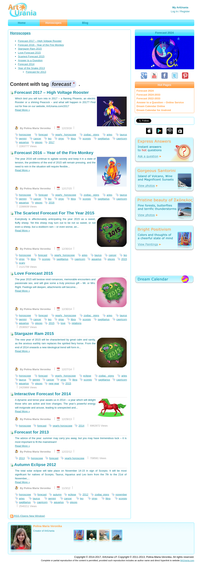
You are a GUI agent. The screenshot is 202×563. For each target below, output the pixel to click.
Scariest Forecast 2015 (31, 56)
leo (49, 138)
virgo (61, 138)
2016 (51, 202)
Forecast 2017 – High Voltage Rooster (40, 40)
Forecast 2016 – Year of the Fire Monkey (52, 152)
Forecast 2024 (145, 90)
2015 (124, 259)
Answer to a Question (30, 60)
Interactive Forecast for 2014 (40, 393)
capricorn (121, 138)
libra (73, 138)
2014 (81, 425)
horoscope (25, 134)
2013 (22, 458)
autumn (57, 494)
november (121, 494)
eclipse (87, 375)
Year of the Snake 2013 (31, 68)
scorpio (86, 138)
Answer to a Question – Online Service (160, 102)
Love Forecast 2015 (29, 52)
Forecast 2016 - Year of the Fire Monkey (41, 44)
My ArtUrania (180, 7)
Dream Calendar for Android (154, 110)
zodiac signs (91, 134)
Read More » (22, 109)
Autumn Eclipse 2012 (33, 464)
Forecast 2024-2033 (148, 94)
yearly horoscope (65, 134)
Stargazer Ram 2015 (30, 48)
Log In (174, 11)
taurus (123, 134)
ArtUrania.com (187, 560)
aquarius (24, 142)
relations (76, 323)
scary (22, 262)
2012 (85, 494)
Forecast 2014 (26, 64)
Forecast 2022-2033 (148, 98)
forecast (43, 134)
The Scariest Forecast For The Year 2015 (52, 213)
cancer (37, 138)
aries (109, 134)
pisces (38, 142)
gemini (23, 138)
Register (185, 11)
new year (54, 383)
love (63, 323)
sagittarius (103, 138)
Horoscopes (20, 33)
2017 (51, 142)
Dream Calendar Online (151, 106)
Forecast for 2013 (36, 71)
